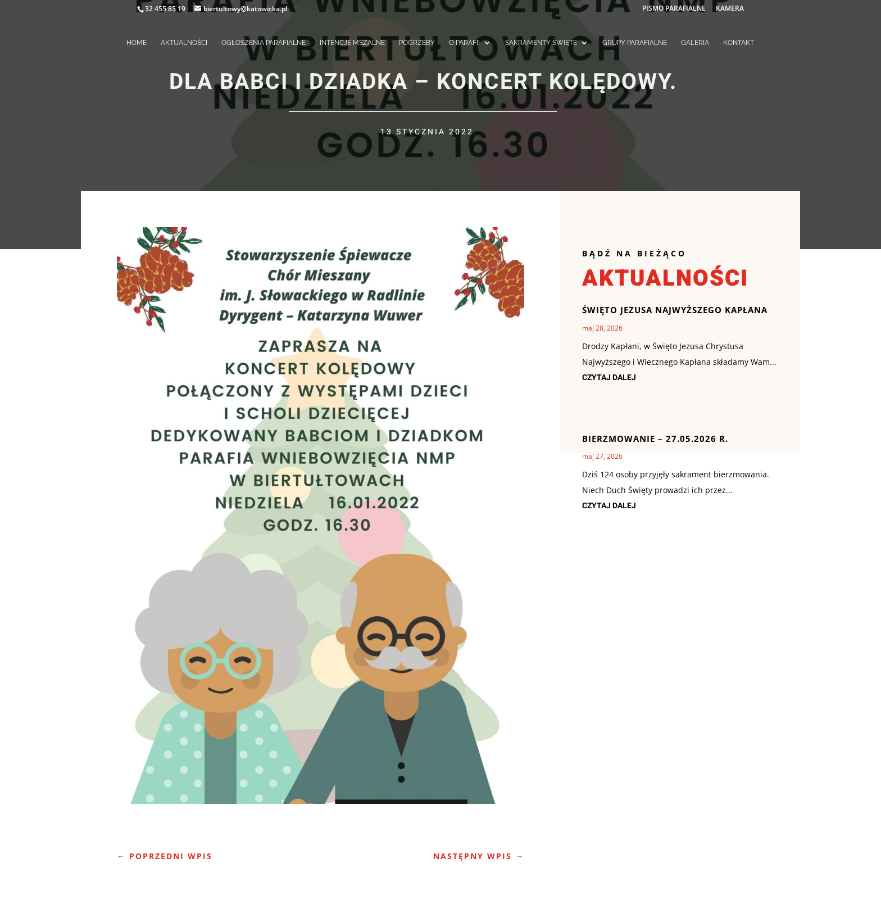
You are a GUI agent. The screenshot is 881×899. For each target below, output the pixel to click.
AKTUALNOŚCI (184, 43)
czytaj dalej (609, 377)
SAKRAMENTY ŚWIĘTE (541, 43)
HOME (136, 43)
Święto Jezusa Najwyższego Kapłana (675, 309)
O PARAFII (464, 43)
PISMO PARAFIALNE (674, 9)
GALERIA (695, 43)
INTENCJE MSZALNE (352, 43)
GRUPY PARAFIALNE (634, 43)
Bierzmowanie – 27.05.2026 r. (655, 438)
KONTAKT (738, 43)
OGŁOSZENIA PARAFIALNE (263, 43)
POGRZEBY (417, 43)
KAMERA (730, 9)
